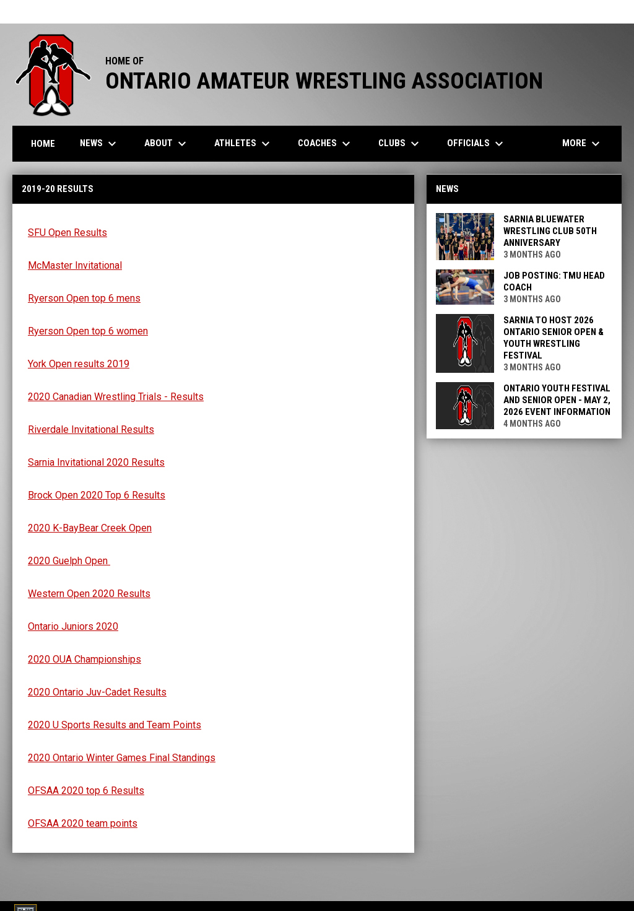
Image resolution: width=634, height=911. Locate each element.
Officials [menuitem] (476, 143)
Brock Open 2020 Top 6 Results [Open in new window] (96, 495)
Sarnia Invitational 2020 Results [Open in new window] (96, 462)
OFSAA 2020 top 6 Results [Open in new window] (86, 790)
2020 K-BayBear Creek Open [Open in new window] (90, 528)
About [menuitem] (166, 143)
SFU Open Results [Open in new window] (67, 232)
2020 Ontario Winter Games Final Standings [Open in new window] (121, 758)
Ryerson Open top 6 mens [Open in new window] (84, 298)
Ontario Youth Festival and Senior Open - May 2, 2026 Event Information (556, 400)
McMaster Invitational (75, 265)
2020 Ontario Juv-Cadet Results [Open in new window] (97, 692)
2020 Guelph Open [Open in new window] (69, 561)
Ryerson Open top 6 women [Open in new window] (88, 331)
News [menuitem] (99, 143)
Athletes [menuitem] (243, 143)
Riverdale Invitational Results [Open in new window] (91, 429)
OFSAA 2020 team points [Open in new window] (82, 823)
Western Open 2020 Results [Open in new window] (89, 593)
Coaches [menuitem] (326, 143)
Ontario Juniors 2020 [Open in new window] (73, 626)
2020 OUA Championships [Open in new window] (84, 659)
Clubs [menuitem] (400, 143)
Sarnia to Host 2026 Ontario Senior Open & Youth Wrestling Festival (553, 338)
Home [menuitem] (43, 143)
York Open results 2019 (78, 364)
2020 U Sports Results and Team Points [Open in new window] (114, 725)
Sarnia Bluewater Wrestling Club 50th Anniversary (550, 231)
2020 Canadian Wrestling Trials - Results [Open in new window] (116, 397)
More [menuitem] (582, 143)
